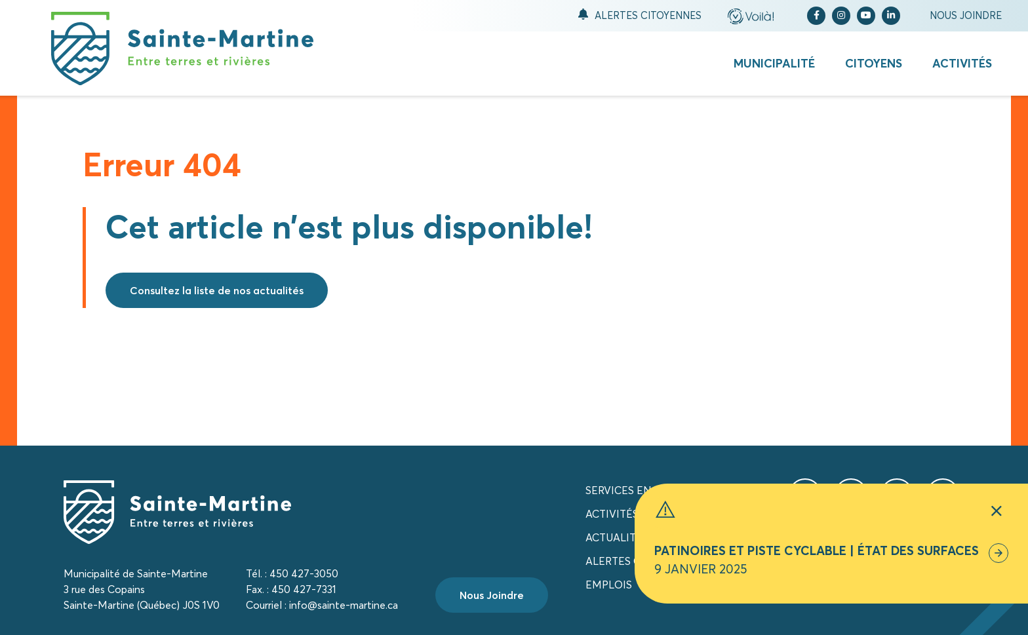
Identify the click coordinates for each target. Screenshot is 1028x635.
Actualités (616, 537)
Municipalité (774, 63)
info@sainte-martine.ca (343, 604)
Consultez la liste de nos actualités (217, 290)
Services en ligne (635, 490)
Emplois (608, 584)
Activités (962, 63)
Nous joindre (966, 15)
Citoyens (873, 63)
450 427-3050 (303, 573)
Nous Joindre (492, 595)
